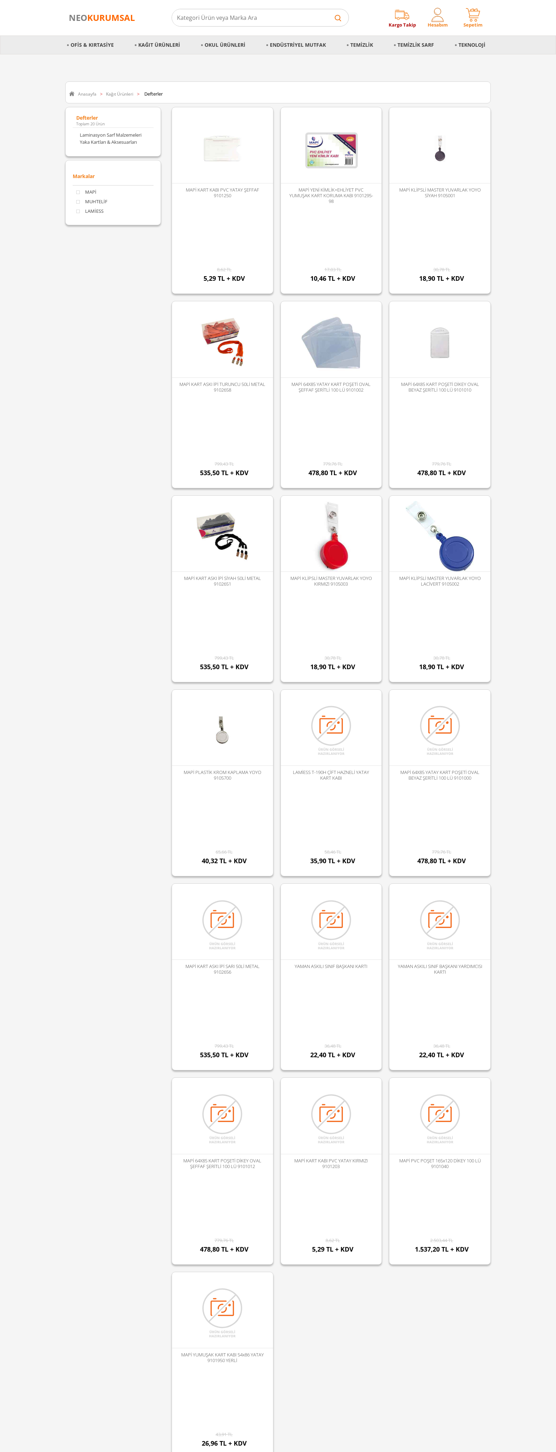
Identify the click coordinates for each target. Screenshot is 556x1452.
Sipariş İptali (81, 1279)
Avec (216, 1279)
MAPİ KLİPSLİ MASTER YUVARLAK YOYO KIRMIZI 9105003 (331, 483)
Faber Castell (224, 1215)
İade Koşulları (83, 1288)
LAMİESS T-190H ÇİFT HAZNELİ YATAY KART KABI (331, 628)
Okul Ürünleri (225, 44)
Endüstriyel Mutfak (298, 44)
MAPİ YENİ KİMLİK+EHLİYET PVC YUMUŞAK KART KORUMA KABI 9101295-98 (331, 195)
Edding (218, 1224)
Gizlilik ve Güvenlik (88, 1251)
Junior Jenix (222, 1242)
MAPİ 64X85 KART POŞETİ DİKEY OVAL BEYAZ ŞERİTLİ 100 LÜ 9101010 (440, 338)
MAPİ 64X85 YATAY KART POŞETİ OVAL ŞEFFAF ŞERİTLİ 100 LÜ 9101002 (331, 338)
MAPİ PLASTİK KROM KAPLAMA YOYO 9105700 (222, 628)
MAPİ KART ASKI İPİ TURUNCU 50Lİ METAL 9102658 (222, 338)
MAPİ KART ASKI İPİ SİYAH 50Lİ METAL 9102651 (222, 483)
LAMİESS (90, 211)
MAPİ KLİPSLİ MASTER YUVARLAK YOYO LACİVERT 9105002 (440, 483)
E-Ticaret (256, 1443)
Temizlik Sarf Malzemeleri (166, 1251)
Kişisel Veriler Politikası (92, 1224)
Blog (73, 1325)
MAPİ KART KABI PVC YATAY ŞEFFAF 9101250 (222, 192)
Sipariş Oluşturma (87, 1261)
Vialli (215, 1270)
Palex (216, 1261)
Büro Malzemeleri (158, 1233)
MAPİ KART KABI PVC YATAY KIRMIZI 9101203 (331, 919)
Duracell (219, 1288)
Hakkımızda (81, 1215)
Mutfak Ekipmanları (160, 1224)
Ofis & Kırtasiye (92, 44)
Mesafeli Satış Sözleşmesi (95, 1233)
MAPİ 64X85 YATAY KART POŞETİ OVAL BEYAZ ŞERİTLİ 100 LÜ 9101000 (439, 628)
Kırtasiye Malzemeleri (162, 1270)
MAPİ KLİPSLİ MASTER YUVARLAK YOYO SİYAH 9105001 (440, 192)
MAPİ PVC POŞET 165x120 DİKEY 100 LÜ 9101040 (440, 919)
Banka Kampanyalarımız (94, 1307)
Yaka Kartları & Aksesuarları (108, 142)
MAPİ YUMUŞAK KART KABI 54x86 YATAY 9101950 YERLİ (222, 1064)
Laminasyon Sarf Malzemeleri (110, 135)
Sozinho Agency (230, 1428)
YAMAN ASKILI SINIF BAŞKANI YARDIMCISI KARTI (440, 773)
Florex (217, 1297)
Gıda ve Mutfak (156, 1279)
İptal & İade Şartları (89, 1242)
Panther (219, 1307)
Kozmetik (150, 1307)
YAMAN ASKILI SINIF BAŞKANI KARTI (331, 771)
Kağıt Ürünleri (159, 44)
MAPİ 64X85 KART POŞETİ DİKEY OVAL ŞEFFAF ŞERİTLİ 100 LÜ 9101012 (222, 919)
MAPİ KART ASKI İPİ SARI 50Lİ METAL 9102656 (222, 773)
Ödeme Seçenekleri (89, 1297)
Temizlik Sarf (415, 44)
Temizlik (361, 44)
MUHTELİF (91, 202)
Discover (220, 1233)
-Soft (241, 1443)
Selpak (217, 1251)
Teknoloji (471, 44)
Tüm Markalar (225, 1316)
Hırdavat (149, 1316)
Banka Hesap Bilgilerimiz (94, 1316)
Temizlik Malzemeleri (161, 1261)
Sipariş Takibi (82, 1270)
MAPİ (86, 192)
